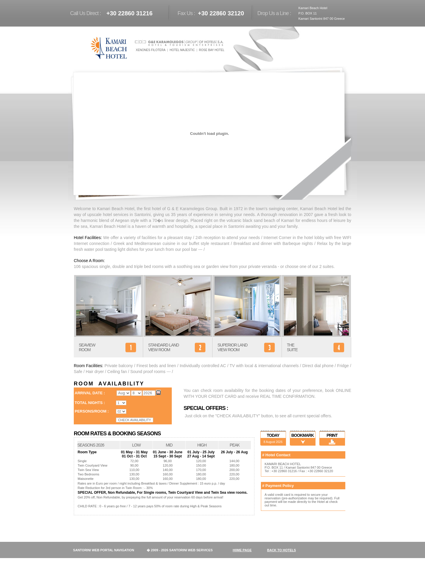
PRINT (332, 435)
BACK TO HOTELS (281, 550)
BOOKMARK (302, 435)
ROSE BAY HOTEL (211, 50)
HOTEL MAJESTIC (182, 50)
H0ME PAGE (242, 550)
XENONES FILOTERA (151, 50)
